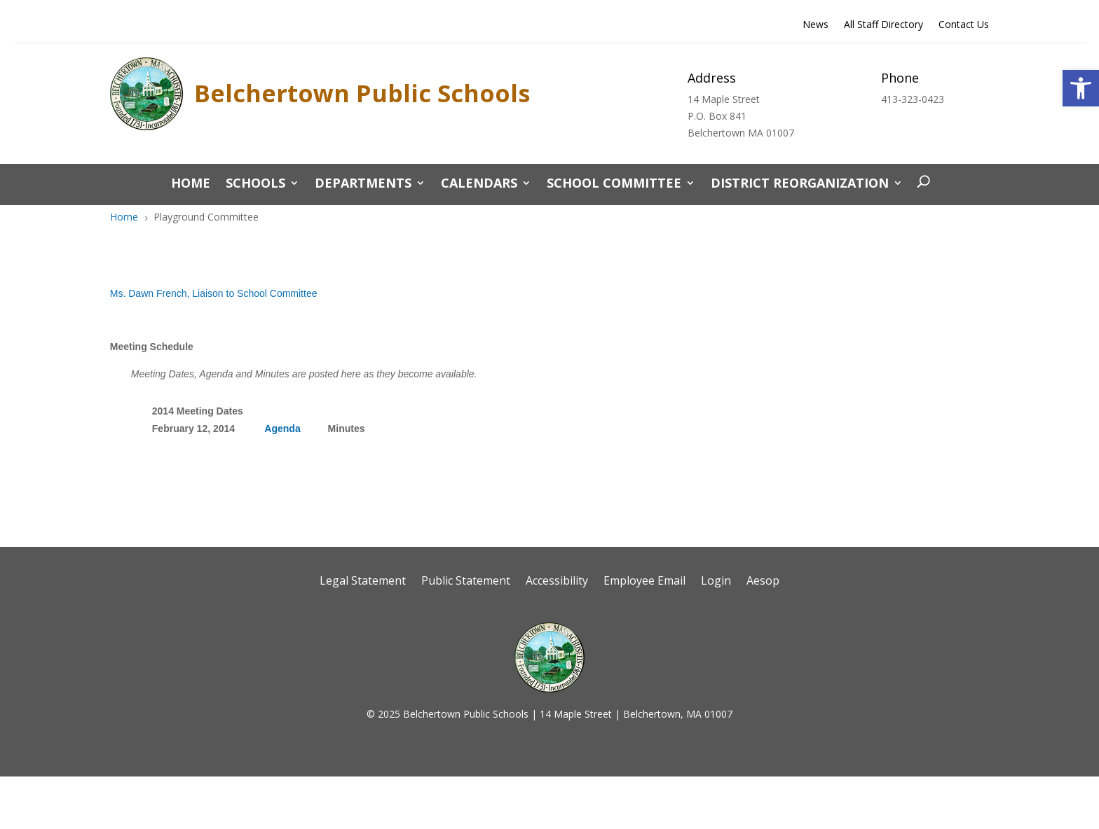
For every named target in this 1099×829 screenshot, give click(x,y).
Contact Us (963, 25)
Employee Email (644, 582)
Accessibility (557, 582)
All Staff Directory (883, 25)
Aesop (762, 582)
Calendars (479, 184)
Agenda (282, 428)
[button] (1081, 88)
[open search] (919, 182)
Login (716, 582)
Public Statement (465, 582)
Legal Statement (363, 582)
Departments (363, 184)
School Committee (614, 184)
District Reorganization (800, 184)
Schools (255, 184)
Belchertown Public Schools (362, 93)
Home (190, 184)
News (815, 25)
